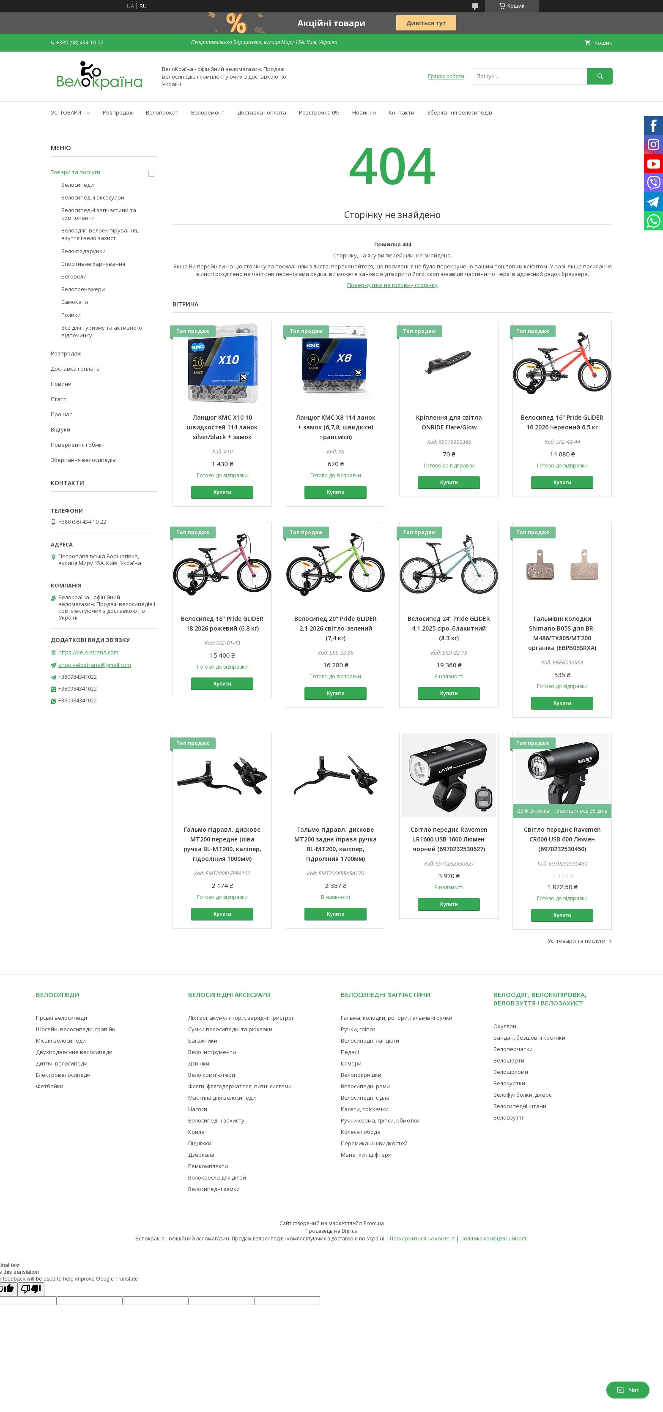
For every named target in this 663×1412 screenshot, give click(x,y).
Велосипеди (77, 184)
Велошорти (508, 1060)
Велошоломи (510, 1072)
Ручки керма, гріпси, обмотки (380, 1120)
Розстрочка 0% (319, 112)
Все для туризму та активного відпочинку (101, 331)
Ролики (71, 315)
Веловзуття (509, 1117)
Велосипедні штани (519, 1106)
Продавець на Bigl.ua (331, 1230)
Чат (627, 1390)
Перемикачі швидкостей (374, 1143)
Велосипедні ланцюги (370, 1040)
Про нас (61, 414)
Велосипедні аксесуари (92, 197)
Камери (351, 1063)
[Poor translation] (30, 1289)
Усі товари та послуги (576, 941)
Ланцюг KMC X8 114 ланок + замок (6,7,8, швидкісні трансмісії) (335, 427)
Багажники (202, 1040)
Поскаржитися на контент (422, 1238)
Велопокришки (361, 1075)
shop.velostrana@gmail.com (94, 664)
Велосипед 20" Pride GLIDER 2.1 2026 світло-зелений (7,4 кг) (335, 628)
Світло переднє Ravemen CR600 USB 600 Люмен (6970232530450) (562, 839)
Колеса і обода (361, 1132)
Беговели (74, 276)
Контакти (401, 112)
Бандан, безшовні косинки (529, 1037)
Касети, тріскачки (365, 1109)
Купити (222, 492)
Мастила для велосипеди (222, 1097)
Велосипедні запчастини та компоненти (98, 213)
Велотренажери (83, 289)
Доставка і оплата (261, 112)
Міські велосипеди (61, 1040)
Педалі (350, 1052)
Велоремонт (208, 112)
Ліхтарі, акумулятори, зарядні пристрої (240, 1017)
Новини (61, 384)
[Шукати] (600, 76)
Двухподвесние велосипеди (74, 1052)
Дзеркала (201, 1154)
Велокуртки (509, 1083)
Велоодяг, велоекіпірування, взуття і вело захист (99, 234)
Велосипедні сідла (365, 1097)
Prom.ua (374, 1223)
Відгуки (60, 429)
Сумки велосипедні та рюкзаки (230, 1029)
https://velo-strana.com (88, 652)
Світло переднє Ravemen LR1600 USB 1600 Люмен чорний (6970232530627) (449, 839)
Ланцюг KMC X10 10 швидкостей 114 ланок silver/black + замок (222, 427)
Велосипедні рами (365, 1086)
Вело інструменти (212, 1052)
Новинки (364, 112)
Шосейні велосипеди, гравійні (76, 1029)
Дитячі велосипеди (62, 1063)
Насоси (197, 1109)
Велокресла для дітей (217, 1177)
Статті (59, 399)
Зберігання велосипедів (459, 112)
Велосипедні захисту (216, 1120)
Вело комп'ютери (211, 1075)
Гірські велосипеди (61, 1017)
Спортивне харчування (93, 264)
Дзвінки (198, 1063)
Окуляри (504, 1026)
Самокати (74, 302)
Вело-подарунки (83, 251)
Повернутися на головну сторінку (392, 285)
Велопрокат (162, 112)
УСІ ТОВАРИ (66, 112)
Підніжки (199, 1143)
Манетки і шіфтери (366, 1154)
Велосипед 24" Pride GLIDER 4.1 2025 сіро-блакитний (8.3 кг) (449, 628)
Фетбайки (49, 1086)
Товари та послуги (75, 172)
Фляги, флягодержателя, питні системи (240, 1086)
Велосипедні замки (214, 1189)
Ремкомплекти (208, 1166)
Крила (196, 1132)
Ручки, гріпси (358, 1029)
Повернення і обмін (77, 444)
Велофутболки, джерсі (523, 1094)
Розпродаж (118, 112)
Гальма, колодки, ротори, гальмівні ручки (396, 1017)
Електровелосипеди (63, 1075)
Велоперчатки (513, 1049)
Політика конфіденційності (494, 1238)
